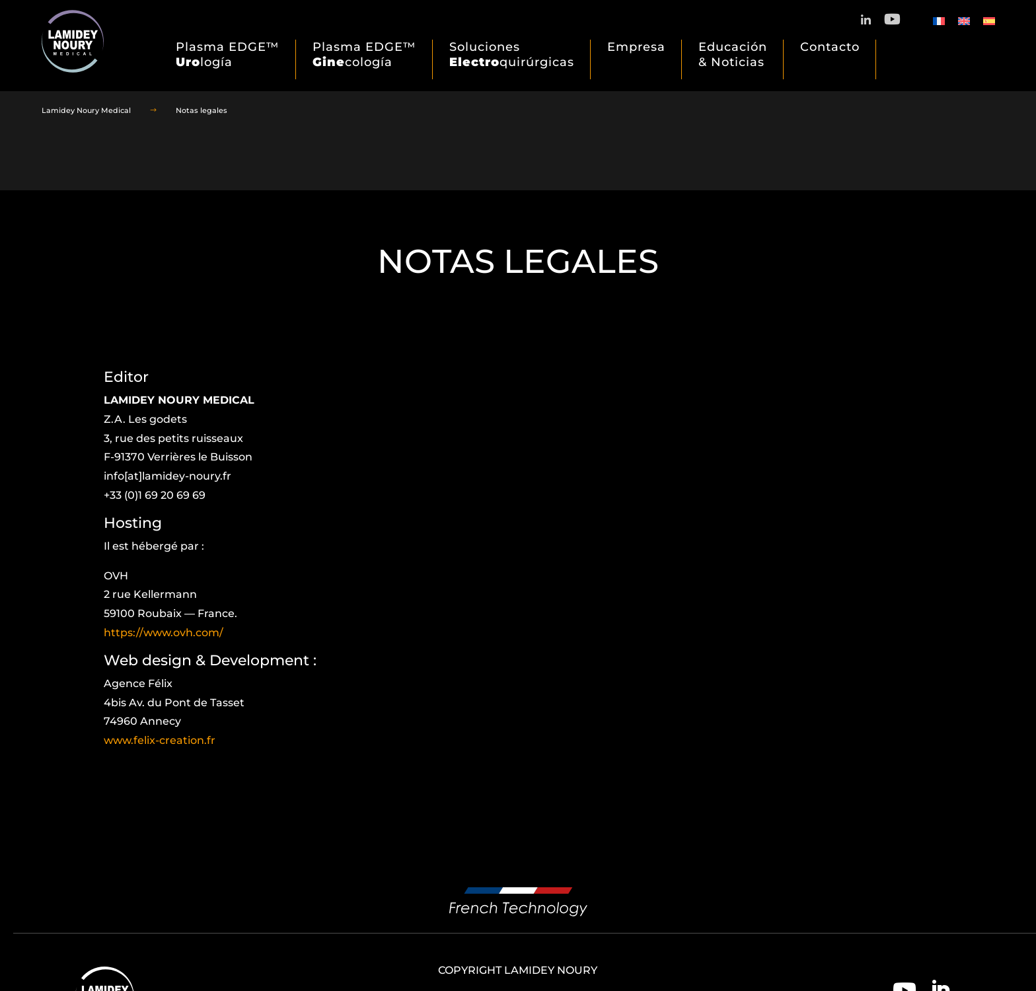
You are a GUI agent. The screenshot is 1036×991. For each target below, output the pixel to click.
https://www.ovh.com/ (163, 632)
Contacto (830, 47)
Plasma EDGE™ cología (364, 54)
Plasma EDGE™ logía (227, 54)
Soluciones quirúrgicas (511, 54)
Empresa (636, 47)
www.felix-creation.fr (159, 740)
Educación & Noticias (732, 54)
